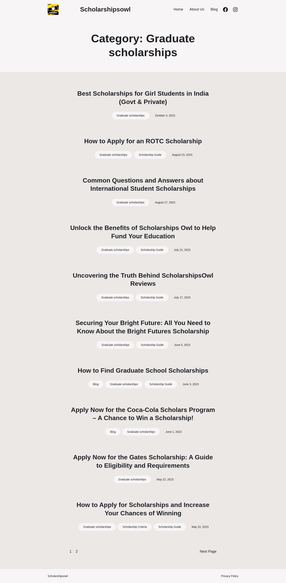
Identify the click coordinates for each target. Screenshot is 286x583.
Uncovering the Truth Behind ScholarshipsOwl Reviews (143, 279)
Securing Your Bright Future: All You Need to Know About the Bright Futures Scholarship (142, 327)
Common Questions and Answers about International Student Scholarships (143, 184)
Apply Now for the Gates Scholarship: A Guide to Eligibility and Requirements (143, 461)
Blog (96, 384)
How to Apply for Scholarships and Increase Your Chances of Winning (142, 509)
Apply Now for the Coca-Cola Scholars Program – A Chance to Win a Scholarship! (143, 414)
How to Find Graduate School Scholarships (143, 370)
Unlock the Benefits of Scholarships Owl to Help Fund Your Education (143, 232)
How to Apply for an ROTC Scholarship (143, 141)
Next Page (208, 551)
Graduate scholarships (131, 115)
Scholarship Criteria (135, 526)
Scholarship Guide (150, 154)
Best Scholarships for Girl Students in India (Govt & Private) (143, 97)
